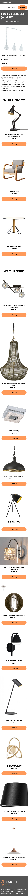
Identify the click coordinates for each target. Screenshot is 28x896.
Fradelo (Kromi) (14, 431)
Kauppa (22, 7)
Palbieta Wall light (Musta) (14, 661)
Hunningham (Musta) (14, 522)
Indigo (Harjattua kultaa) (14, 766)
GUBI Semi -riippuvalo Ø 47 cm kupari (14, 857)
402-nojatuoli (14, 191)
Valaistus (5, 21)
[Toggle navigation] (3, 7)
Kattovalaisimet (14, 21)
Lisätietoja (14, 68)
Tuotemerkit (17, 55)
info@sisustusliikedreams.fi (7, 2)
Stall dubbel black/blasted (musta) (14, 811)
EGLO (23, 55)
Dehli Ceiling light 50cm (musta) (14, 476)
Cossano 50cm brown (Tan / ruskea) (14, 615)
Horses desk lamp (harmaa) (14, 720)
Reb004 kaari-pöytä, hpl (14, 246)
